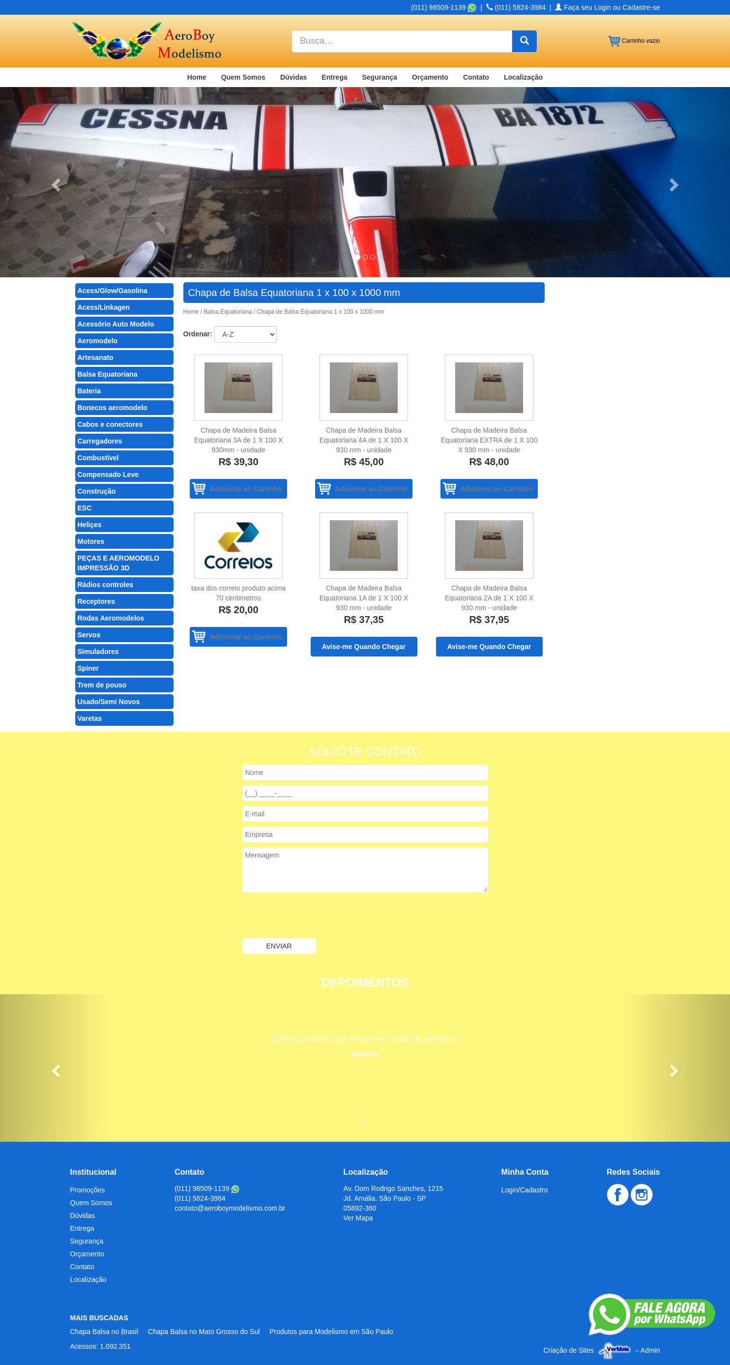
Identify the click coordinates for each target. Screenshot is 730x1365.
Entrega (334, 77)
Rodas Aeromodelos (111, 618)
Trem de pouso (102, 685)
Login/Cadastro (524, 1190)
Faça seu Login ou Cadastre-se (607, 7)
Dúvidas (293, 77)
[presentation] (317, 916)
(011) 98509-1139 (443, 7)
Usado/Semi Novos (109, 702)
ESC (85, 508)
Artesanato (96, 357)
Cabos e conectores (110, 424)
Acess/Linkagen (104, 307)
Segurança (379, 77)
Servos (89, 635)
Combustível (98, 458)
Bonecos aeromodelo (112, 408)
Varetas (90, 718)
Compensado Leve (108, 474)
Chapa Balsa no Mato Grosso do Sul (204, 1331)
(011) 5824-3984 (516, 7)
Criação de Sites (568, 1350)
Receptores (96, 601)
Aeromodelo (98, 341)
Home (196, 77)
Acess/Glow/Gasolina (112, 291)
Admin (650, 1350)
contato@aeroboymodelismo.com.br (230, 1208)
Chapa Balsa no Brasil (104, 1331)
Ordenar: (197, 334)
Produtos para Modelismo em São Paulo (331, 1331)
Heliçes (90, 525)
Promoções (87, 1190)
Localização (523, 77)
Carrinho (634, 41)
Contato (476, 77)
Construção (97, 491)
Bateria (89, 391)
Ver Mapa (358, 1218)
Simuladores (98, 651)
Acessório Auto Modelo (116, 324)
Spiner (88, 668)
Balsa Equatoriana (108, 374)
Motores (91, 541)
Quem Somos (243, 77)
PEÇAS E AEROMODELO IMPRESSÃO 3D (119, 563)
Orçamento (430, 77)
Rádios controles (106, 585)
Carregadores (100, 441)
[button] (55, 182)
